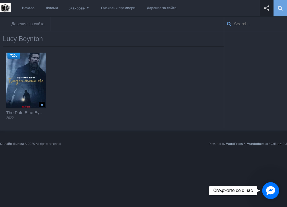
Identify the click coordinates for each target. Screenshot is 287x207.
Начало (28, 8)
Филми (52, 8)
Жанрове (77, 8)
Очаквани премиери (118, 8)
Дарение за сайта (162, 8)
